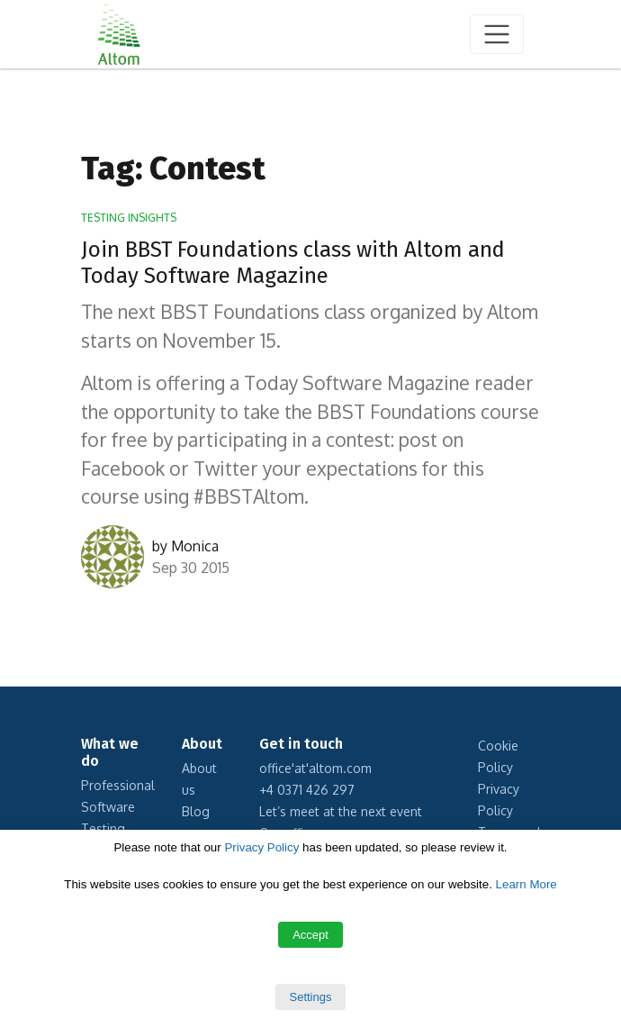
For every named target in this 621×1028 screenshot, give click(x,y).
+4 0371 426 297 (307, 789)
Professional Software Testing (118, 807)
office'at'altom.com (315, 768)
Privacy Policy (261, 847)
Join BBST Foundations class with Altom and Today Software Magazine (293, 262)
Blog (196, 811)
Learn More (526, 884)
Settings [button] (311, 997)
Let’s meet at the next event (340, 811)
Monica (195, 546)
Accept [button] (310, 935)
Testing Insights (128, 217)
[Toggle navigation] (497, 34)
